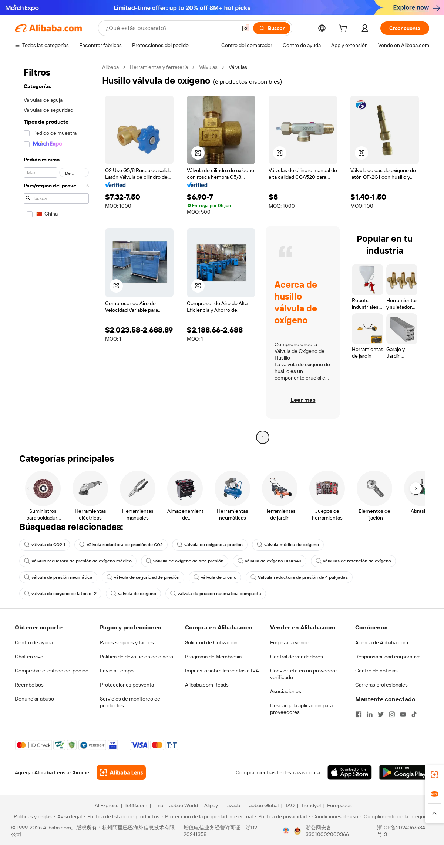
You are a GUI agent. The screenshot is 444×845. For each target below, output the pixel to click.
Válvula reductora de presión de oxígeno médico (78, 561)
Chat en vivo (29, 656)
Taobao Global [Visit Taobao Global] (262, 805)
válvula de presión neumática (58, 577)
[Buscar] (271, 28)
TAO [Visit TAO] (290, 805)
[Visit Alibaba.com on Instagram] (391, 714)
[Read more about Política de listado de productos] (121, 816)
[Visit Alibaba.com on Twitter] (380, 714)
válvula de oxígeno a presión (210, 545)
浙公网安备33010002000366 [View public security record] (327, 831)
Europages (339, 805)
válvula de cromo (215, 577)
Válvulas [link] (238, 67)
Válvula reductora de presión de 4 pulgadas (299, 577)
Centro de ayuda (34, 642)
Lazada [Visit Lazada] (232, 805)
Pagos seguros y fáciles (127, 642)
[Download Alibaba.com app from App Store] (349, 772)
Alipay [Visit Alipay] (211, 805)
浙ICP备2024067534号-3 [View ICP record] (401, 831)
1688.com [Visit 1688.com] (136, 805)
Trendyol (311, 805)
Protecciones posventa (127, 685)
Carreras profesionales (381, 685)
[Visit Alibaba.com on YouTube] (403, 714)
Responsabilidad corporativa (387, 656)
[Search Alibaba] (170, 28)
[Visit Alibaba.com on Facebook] (358, 714)
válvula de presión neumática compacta (215, 594)
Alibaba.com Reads (207, 685)
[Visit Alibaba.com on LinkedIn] (369, 714)
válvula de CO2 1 (44, 545)
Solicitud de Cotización (211, 642)
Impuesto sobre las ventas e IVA (222, 671)
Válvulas (208, 67)
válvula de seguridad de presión (143, 577)
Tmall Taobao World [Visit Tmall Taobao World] (176, 805)
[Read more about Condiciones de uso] (333, 816)
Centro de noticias (376, 671)
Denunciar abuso (34, 699)
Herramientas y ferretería (159, 67)
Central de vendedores (296, 656)
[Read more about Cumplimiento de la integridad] (396, 816)
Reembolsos (29, 685)
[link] (434, 774)
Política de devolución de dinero (136, 656)
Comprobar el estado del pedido (51, 671)
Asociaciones (285, 691)
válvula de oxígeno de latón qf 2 (60, 594)
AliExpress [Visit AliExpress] (106, 805)
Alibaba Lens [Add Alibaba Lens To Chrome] (49, 772)
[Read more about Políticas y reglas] (31, 816)
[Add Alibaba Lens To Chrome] (121, 772)
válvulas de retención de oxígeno (353, 561)
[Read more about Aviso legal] (68, 816)
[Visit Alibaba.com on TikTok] (414, 714)
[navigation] (56, 253)
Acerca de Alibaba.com (381, 642)
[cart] (344, 29)
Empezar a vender (290, 642)
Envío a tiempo (117, 671)
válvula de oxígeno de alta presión (184, 561)
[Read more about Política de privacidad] (281, 816)
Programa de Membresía (213, 656)
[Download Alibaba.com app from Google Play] (404, 772)
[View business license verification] (286, 831)
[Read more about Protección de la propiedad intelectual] (207, 816)
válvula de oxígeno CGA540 (270, 561)
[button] (245, 28)
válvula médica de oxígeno (288, 545)
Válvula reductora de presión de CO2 (121, 545)
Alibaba (110, 67)
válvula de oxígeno (133, 594)
